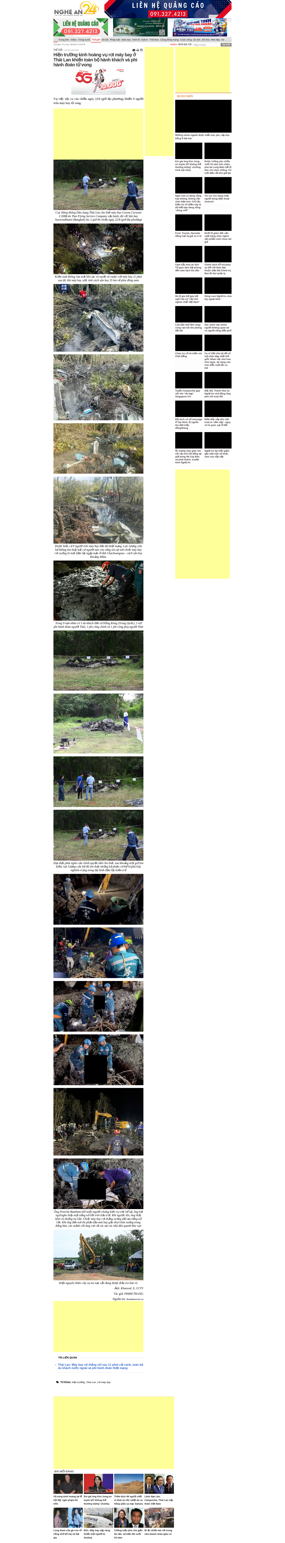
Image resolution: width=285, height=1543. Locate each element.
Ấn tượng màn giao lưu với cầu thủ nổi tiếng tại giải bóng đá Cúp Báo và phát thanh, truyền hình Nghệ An (188, 456)
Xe (222, 39)
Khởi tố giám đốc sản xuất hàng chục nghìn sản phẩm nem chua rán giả (217, 237)
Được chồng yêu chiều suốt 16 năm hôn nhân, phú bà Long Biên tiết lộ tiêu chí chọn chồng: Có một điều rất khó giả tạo (217, 167)
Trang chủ (55, 39)
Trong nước (84, 39)
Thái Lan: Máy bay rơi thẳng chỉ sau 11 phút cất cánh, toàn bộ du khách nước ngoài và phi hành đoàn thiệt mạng (100, 1366)
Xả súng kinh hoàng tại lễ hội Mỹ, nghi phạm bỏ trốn (67, 1500)
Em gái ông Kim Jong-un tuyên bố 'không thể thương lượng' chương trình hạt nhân (188, 165)
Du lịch (196, 39)
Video (74, 39)
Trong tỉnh (64, 39)
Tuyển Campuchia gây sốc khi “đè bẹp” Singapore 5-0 (187, 393)
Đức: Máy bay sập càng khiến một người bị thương (97, 1534)
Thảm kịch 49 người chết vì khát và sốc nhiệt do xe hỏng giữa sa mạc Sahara (128, 1500)
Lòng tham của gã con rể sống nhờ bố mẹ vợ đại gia (67, 1534)
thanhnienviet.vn (134, 1299)
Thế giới (96, 39)
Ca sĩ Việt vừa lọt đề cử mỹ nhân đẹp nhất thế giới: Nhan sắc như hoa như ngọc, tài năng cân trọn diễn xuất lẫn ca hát (217, 360)
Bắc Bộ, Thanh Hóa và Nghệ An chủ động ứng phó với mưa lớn (217, 393)
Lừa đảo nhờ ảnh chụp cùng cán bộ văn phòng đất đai (188, 327)
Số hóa (206, 39)
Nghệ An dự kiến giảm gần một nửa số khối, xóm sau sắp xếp (216, 453)
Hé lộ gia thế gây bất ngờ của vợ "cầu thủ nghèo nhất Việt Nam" (187, 299)
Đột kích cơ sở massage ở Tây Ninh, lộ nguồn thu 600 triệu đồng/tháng (188, 423)
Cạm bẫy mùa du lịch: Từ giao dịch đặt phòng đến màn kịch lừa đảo (188, 267)
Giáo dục (126, 39)
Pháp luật (115, 39)
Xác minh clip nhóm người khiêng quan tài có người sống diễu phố (217, 327)
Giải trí (144, 39)
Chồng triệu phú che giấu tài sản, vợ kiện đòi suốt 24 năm (128, 1534)
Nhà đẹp (215, 39)
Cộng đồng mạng (169, 39)
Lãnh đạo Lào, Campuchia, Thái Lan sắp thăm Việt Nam (158, 1500)
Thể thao (154, 39)
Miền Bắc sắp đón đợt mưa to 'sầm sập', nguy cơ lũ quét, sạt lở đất (217, 422)
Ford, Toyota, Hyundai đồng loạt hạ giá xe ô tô (188, 234)
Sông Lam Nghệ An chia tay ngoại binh (218, 297)
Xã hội (105, 39)
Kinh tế (136, 39)
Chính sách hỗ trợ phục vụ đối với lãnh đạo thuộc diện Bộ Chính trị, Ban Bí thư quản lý (217, 269)
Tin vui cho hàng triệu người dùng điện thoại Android (216, 198)
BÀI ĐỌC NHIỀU (185, 96)
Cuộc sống (186, 39)
